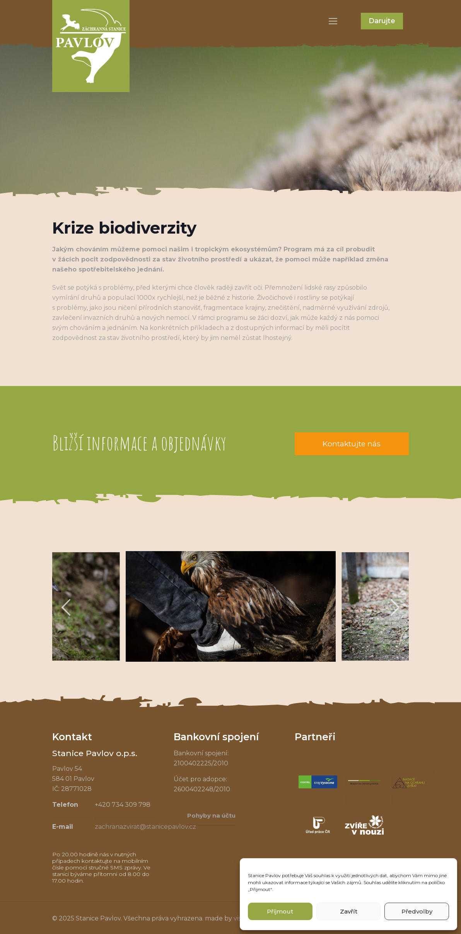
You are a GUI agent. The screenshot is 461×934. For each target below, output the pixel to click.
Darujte (382, 21)
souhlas (322, 875)
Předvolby (416, 911)
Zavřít (348, 911)
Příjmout (280, 911)
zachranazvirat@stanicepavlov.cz (145, 826)
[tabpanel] (231, 606)
